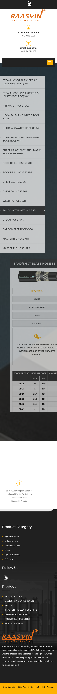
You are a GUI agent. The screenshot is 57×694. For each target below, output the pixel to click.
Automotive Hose (12, 545)
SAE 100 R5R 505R (14, 623)
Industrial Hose (11, 541)
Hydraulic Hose (12, 536)
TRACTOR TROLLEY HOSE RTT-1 (21, 610)
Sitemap (50, 687)
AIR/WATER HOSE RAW (16, 614)
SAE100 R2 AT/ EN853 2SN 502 (20, 601)
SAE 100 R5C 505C (14, 596)
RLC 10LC (9, 605)
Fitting (7, 550)
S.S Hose (9, 559)
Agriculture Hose (12, 554)
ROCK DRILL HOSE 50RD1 (17, 619)
